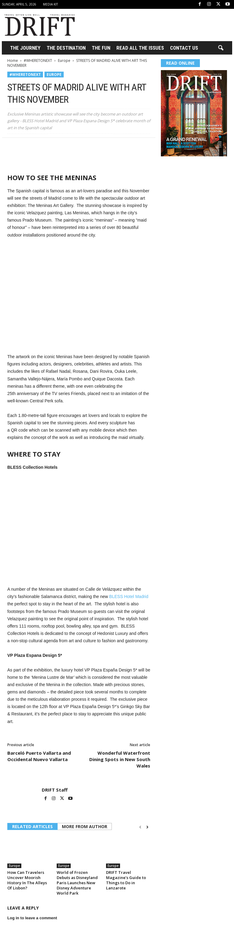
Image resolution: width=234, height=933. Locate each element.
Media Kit (50, 4)
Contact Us (184, 48)
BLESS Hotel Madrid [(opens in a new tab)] (128, 596)
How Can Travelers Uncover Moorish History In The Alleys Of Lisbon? (27, 880)
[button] (220, 48)
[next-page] (147, 827)
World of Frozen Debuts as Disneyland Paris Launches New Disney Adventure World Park (77, 883)
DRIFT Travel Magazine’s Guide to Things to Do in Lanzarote (126, 880)
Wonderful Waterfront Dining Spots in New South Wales (119, 759)
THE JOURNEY (25, 48)
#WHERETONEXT (38, 60)
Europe (64, 60)
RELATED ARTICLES (32, 826)
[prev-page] (140, 827)
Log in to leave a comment (32, 918)
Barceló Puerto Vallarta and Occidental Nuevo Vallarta (39, 756)
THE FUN (101, 48)
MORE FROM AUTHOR (84, 826)
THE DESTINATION (66, 48)
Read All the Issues (140, 48)
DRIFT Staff (55, 790)
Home (12, 60)
